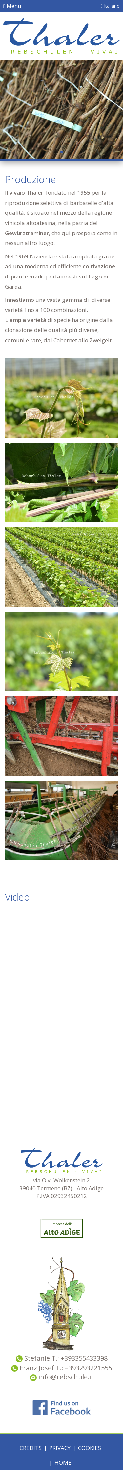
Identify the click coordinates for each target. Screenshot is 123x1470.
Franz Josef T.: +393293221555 (66, 1367)
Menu (12, 6)
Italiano (110, 6)
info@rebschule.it (61, 1376)
